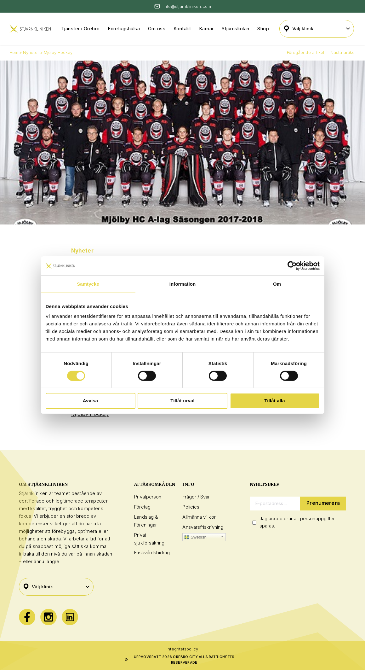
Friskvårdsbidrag (152, 553)
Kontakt (182, 29)
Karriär (206, 29)
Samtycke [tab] (88, 283)
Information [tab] (182, 283)
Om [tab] (277, 283)
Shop (263, 29)
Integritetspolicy (182, 648)
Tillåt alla (274, 400)
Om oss (157, 29)
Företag (142, 507)
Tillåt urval (182, 400)
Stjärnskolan (235, 29)
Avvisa (90, 400)
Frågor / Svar (196, 497)
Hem (13, 52)
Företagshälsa (124, 29)
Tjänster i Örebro (80, 29)
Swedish (195, 537)
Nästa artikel (343, 52)
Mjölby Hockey (90, 414)
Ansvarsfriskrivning (202, 527)
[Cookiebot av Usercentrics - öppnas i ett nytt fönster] (292, 265)
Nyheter (31, 52)
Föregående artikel (305, 52)
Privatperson (147, 497)
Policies (190, 507)
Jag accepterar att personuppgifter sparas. (297, 522)
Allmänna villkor (198, 517)
